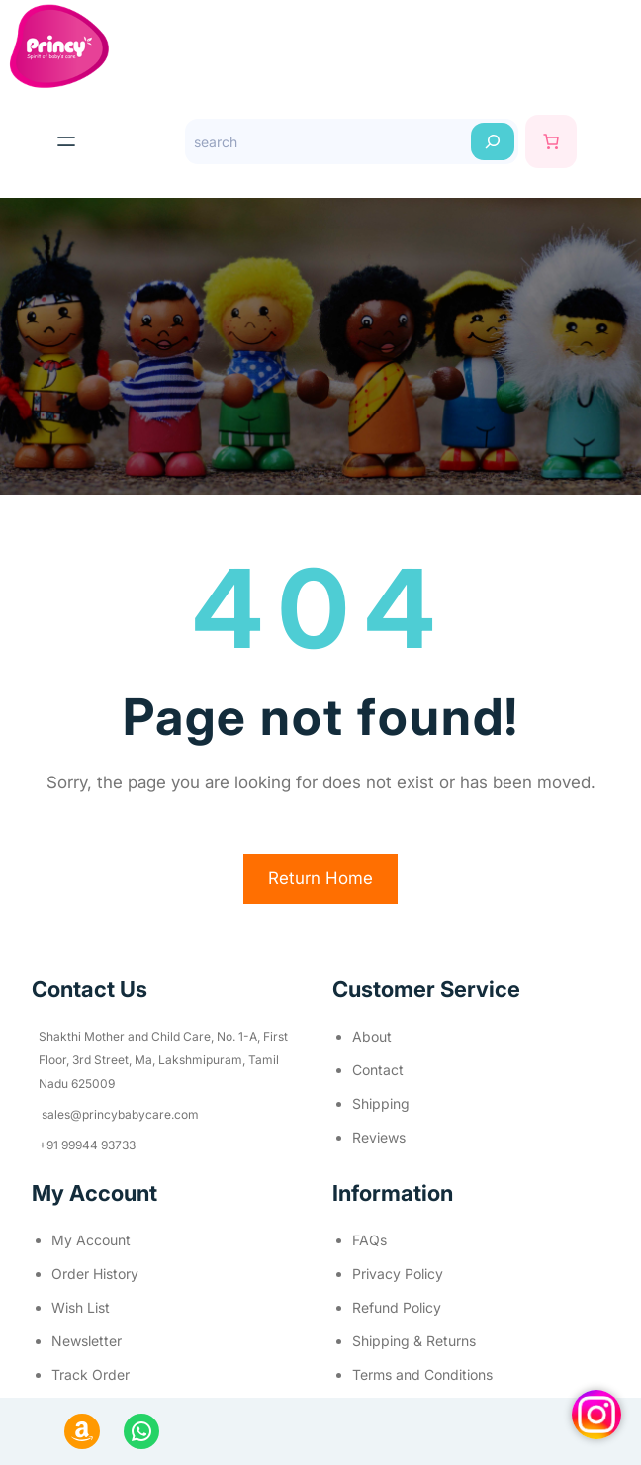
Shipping (381, 1103)
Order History (94, 1273)
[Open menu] (66, 141)
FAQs (369, 1240)
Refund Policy (396, 1307)
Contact (378, 1069)
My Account (91, 1240)
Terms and (388, 1374)
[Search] (492, 141)
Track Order (90, 1374)
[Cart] (551, 141)
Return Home (320, 878)
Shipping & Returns (414, 1340)
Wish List (80, 1307)
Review (375, 1137)
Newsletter (86, 1340)
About (372, 1036)
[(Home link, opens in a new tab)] (59, 45)
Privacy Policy (397, 1273)
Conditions (458, 1374)
